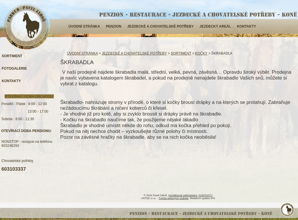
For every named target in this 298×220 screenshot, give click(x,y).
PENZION (113, 26)
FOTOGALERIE (14, 68)
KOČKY (201, 53)
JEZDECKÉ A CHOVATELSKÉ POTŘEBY (160, 26)
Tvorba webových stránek (174, 198)
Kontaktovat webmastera (182, 195)
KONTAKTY (246, 26)
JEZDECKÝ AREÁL (215, 26)
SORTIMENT (181, 53)
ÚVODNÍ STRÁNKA (84, 26)
